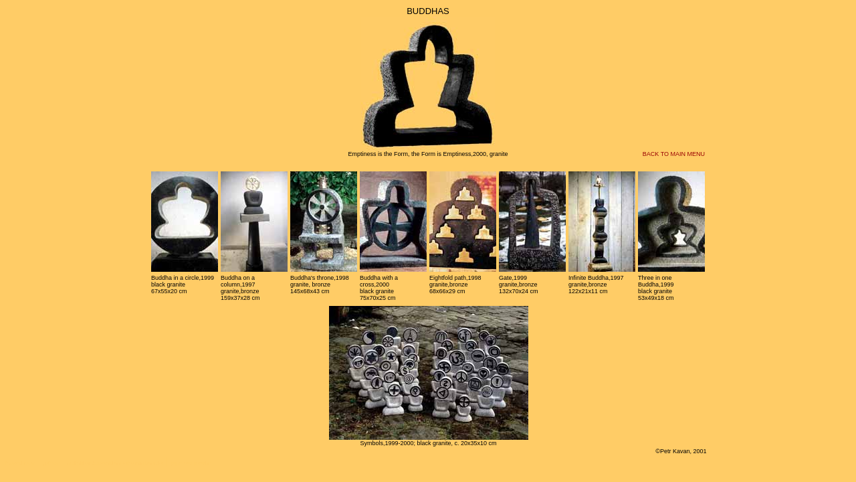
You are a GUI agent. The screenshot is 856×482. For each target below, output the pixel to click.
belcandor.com (20, 463)
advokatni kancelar (143, 463)
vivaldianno (112, 463)
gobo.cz (51, 463)
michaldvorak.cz (83, 463)
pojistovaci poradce (191, 463)
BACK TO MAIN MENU (674, 154)
